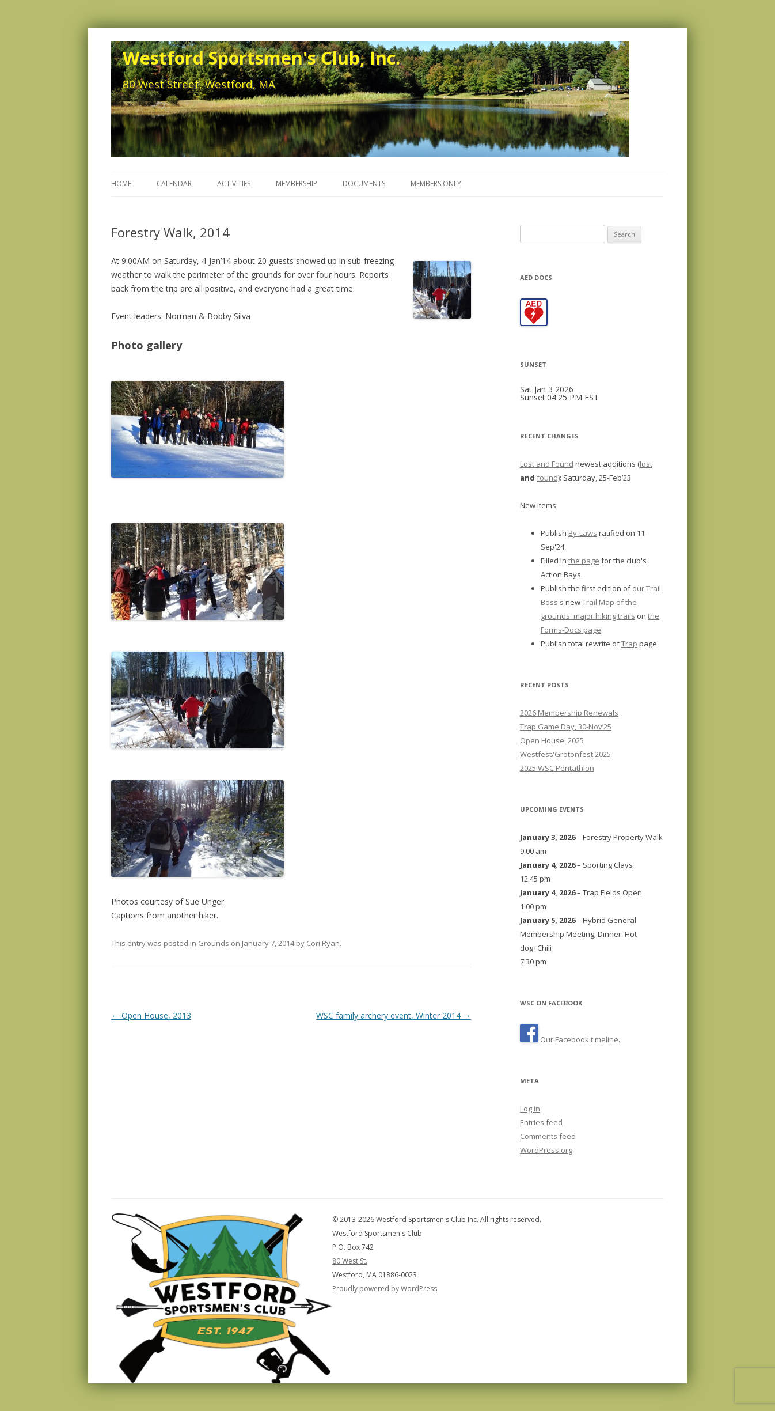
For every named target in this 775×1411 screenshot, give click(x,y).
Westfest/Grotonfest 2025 (565, 754)
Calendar (174, 183)
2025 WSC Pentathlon (557, 768)
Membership (296, 183)
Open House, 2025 (552, 740)
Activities (233, 183)
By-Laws (582, 533)
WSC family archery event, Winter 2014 (393, 1015)
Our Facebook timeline (579, 1039)
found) (548, 477)
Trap (629, 643)
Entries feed (541, 1122)
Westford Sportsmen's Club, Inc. (261, 58)
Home (121, 183)
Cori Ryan (323, 943)
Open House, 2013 (151, 1015)
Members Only (436, 183)
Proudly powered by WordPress (384, 1288)
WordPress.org (546, 1150)
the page (583, 560)
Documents (364, 183)
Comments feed (548, 1136)
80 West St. (349, 1261)
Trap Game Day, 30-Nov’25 (565, 726)
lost (646, 464)
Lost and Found (546, 464)
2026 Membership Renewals (569, 713)
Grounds (213, 943)
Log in (530, 1108)
